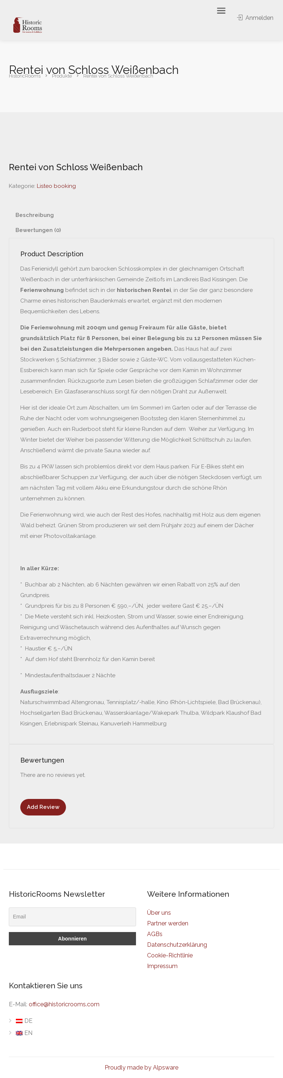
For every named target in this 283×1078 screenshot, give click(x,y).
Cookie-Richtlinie (170, 955)
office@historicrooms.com (64, 1004)
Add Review (43, 807)
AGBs (155, 934)
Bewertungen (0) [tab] (38, 230)
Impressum (162, 966)
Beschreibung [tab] (34, 215)
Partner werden (167, 923)
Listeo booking (56, 186)
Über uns (159, 912)
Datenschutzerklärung (177, 944)
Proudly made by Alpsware (141, 1067)
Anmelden (255, 17)
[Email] (72, 916)
